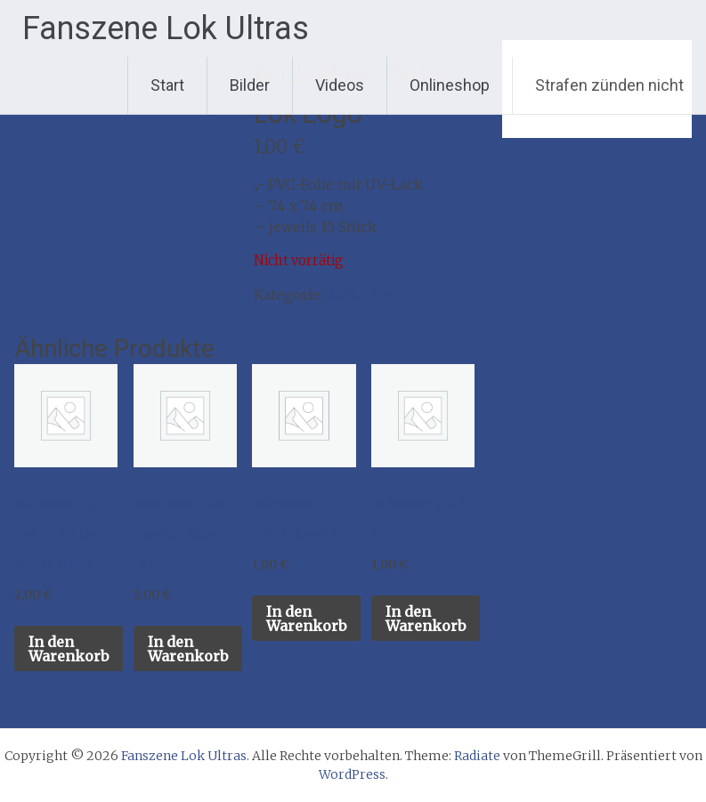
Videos (339, 85)
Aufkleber (361, 295)
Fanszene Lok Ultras (165, 28)
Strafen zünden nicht (609, 85)
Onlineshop (450, 85)
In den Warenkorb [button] (68, 649)
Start (167, 85)
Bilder (250, 85)
